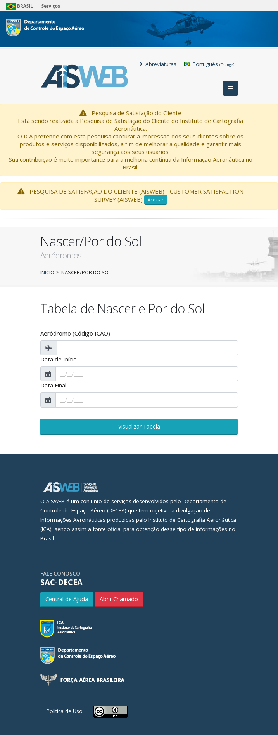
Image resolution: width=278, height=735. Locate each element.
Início (47, 272)
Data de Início (58, 359)
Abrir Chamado (119, 599)
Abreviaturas (158, 64)
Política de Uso (65, 710)
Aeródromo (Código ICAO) (75, 333)
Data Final (53, 385)
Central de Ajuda (66, 599)
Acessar (156, 199)
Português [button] (209, 64)
